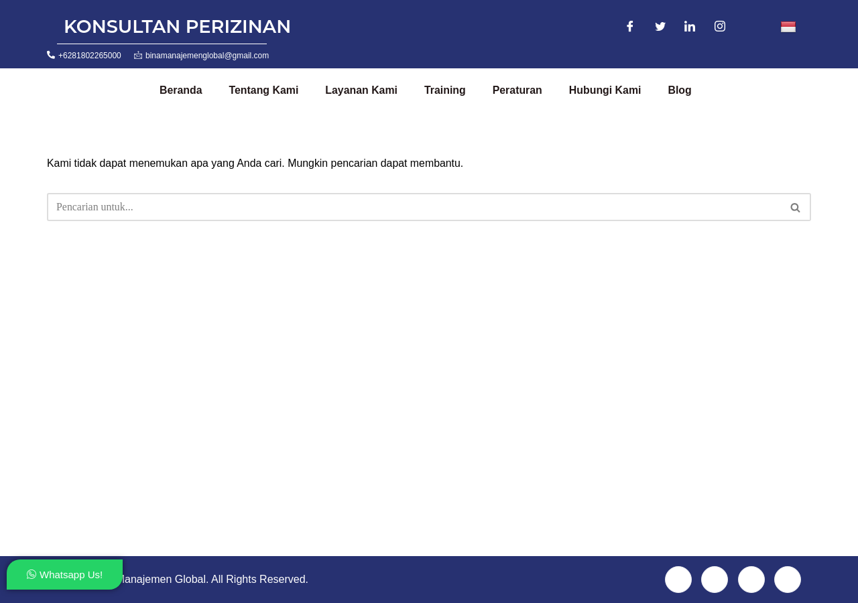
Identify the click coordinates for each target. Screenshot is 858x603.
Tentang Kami (264, 90)
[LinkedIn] (690, 27)
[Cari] (414, 207)
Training (446, 90)
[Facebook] (630, 27)
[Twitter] (660, 27)
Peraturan (519, 90)
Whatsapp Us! (65, 574)
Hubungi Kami (607, 90)
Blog (682, 90)
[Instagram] (720, 27)
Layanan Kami (362, 90)
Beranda (181, 90)
